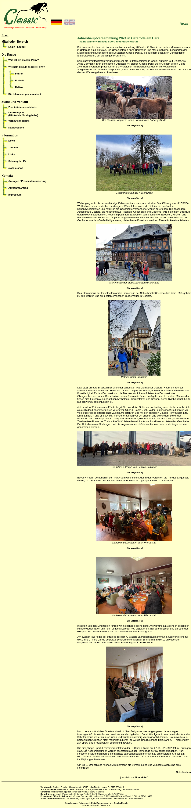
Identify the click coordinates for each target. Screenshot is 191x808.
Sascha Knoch (121, 803)
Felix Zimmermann (100, 803)
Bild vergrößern (134, 125)
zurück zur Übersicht (134, 777)
